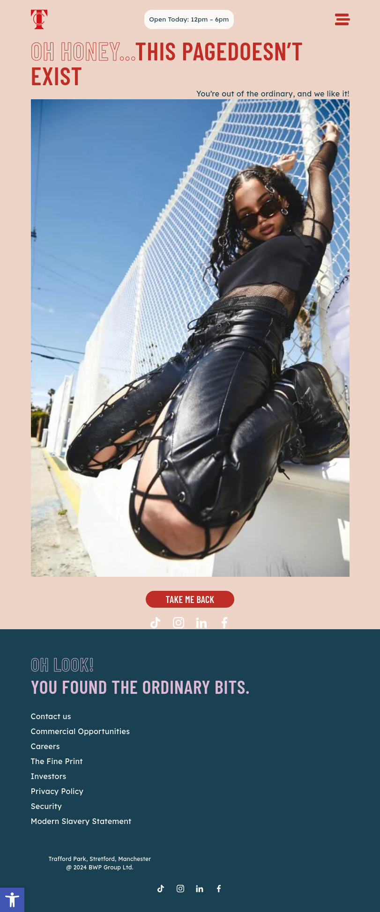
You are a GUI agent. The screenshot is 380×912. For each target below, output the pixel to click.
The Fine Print (57, 761)
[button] (12, 900)
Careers (45, 746)
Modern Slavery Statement (81, 821)
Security (46, 806)
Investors (49, 776)
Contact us (51, 716)
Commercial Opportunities (80, 731)
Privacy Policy (57, 791)
